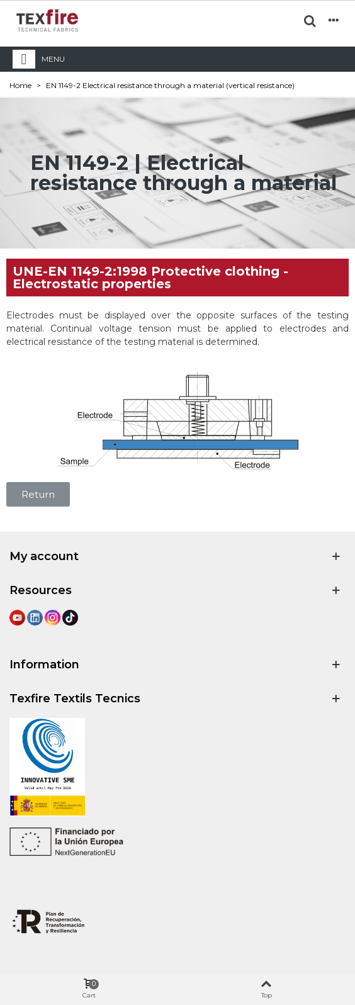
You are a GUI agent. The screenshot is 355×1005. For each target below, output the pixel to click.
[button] (38, 494)
